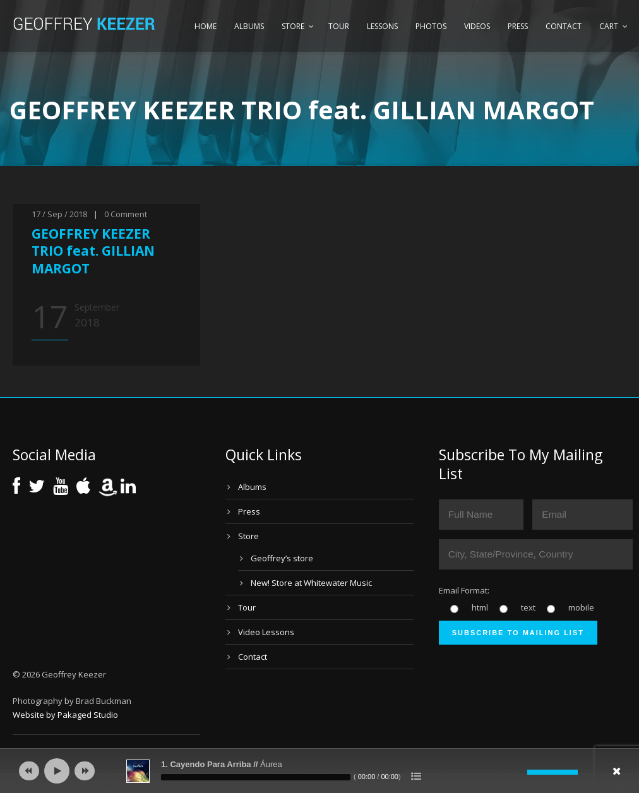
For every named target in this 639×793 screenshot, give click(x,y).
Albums (249, 26)
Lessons (382, 26)
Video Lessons (266, 632)
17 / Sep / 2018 (59, 214)
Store (293, 26)
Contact (564, 26)
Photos (430, 26)
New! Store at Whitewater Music (311, 582)
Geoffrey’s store (282, 558)
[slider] (255, 777)
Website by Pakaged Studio (65, 714)
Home (205, 26)
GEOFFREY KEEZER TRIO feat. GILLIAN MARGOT (93, 251)
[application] (319, 771)
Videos (477, 26)
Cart (608, 26)
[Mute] (517, 772)
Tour (338, 26)
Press (518, 26)
